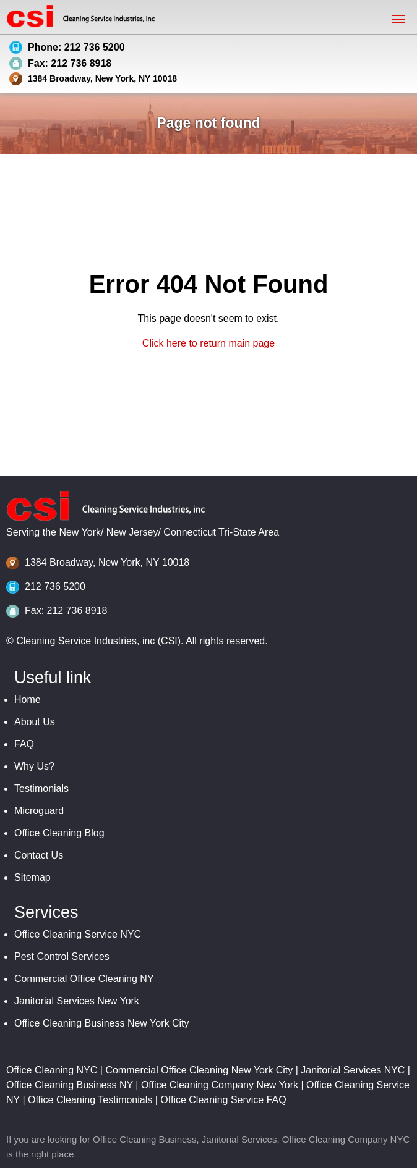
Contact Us (38, 855)
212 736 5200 (55, 586)
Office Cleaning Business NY (69, 1085)
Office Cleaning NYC (51, 1070)
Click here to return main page (208, 343)
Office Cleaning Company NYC (346, 1139)
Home (27, 699)
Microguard (39, 810)
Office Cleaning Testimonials (90, 1099)
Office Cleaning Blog (59, 833)
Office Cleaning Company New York (219, 1085)
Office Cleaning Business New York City (101, 1023)
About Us (34, 721)
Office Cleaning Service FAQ (223, 1099)
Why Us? (34, 766)
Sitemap (32, 877)
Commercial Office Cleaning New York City (199, 1070)
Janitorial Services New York (76, 1001)
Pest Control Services (62, 956)
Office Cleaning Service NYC (77, 934)
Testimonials (41, 788)
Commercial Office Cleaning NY (84, 978)
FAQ (24, 744)
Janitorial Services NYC (353, 1070)
